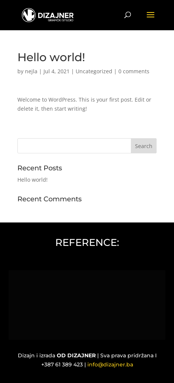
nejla (31, 71)
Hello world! (32, 179)
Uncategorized (94, 71)
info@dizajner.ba (110, 364)
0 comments (133, 71)
